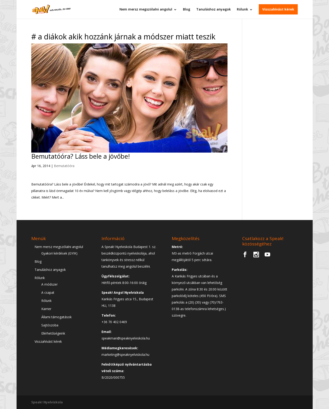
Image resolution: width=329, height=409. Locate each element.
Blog (186, 9)
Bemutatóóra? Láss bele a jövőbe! (80, 156)
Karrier (46, 309)
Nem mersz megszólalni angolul (145, 9)
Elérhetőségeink (53, 333)
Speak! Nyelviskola (47, 402)
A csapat (47, 292)
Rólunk (242, 9)
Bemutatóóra (64, 166)
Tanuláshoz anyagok (213, 9)
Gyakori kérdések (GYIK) (59, 253)
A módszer (49, 284)
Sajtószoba (49, 325)
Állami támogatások (56, 317)
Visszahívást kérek (278, 9)
